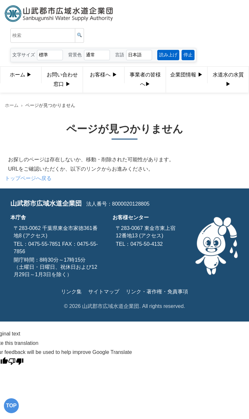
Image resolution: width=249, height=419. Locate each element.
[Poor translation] (16, 362)
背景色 (75, 54)
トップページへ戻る (28, 178)
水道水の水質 (228, 80)
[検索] (79, 35)
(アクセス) (34, 235)
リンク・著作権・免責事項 (157, 291)
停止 (188, 54)
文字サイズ (23, 54)
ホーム (21, 75)
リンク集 (71, 291)
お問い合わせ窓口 (62, 80)
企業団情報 (186, 75)
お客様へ (103, 75)
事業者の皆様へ (145, 80)
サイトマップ (103, 291)
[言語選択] (139, 55)
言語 (119, 54)
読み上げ (168, 54)
